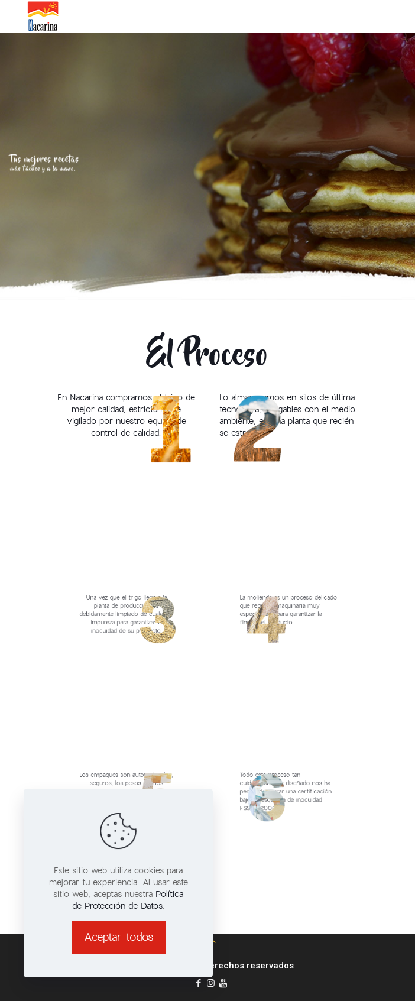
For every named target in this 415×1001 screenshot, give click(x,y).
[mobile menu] (399, 17)
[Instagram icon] (210, 983)
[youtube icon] (223, 983)
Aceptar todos (118, 937)
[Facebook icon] (198, 983)
